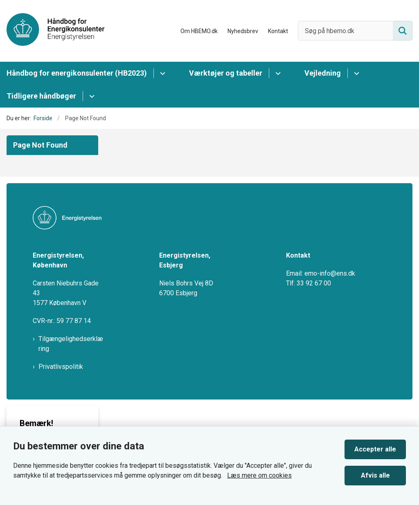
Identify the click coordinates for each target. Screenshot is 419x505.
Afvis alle (375, 475)
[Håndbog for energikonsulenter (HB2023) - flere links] (161, 73)
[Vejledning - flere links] (355, 73)
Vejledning (322, 73)
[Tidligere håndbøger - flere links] (91, 96)
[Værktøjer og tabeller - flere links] (277, 73)
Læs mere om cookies (259, 475)
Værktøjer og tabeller (225, 73)
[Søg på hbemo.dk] (355, 30)
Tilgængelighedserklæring (70, 343)
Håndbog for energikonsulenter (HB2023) (77, 73)
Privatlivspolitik (60, 366)
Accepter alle (375, 449)
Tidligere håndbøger (41, 96)
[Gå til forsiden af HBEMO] (52, 31)
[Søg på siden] (402, 30)
